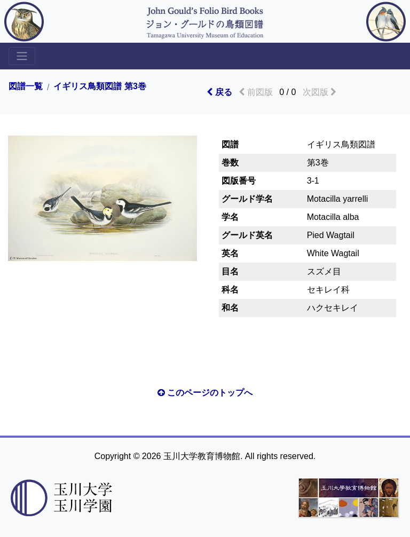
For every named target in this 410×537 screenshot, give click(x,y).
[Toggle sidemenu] (22, 56)
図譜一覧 (26, 86)
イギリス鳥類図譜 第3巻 (99, 86)
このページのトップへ (205, 392)
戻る (219, 92)
